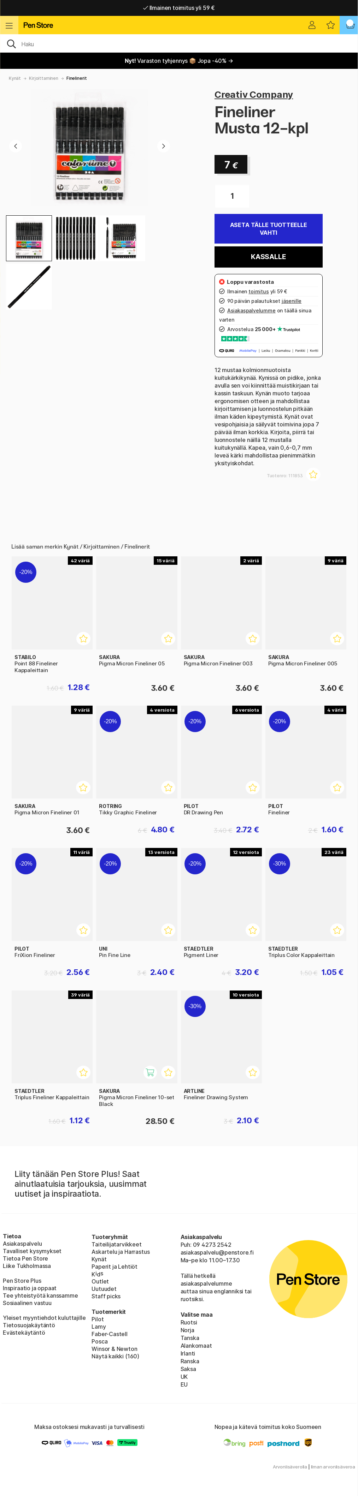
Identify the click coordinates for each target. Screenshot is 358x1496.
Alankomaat (196, 1345)
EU (184, 1384)
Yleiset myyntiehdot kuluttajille (44, 1317)
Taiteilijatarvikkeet (116, 1244)
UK (184, 1376)
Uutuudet (104, 1288)
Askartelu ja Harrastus (120, 1251)
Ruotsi (189, 1322)
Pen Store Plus (22, 1280)
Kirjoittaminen (43, 78)
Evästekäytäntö (24, 1332)
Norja (187, 1330)
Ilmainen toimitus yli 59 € (179, 7)
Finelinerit (76, 78)
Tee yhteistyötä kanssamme (40, 1295)
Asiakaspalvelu (22, 1243)
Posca (99, 1341)
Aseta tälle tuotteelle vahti (268, 228)
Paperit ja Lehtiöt (114, 1266)
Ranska (190, 1361)
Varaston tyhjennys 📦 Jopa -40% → (179, 60)
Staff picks (106, 1296)
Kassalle (268, 257)
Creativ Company (254, 94)
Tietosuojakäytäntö (29, 1325)
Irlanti (188, 1353)
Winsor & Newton (114, 1348)
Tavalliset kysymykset (32, 1251)
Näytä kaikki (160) (115, 1356)
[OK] (179, 43)
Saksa (188, 1368)
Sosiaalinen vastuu (27, 1302)
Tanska (190, 1337)
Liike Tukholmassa (27, 1265)
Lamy (99, 1326)
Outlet (100, 1281)
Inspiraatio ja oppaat (30, 1288)
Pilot (98, 1319)
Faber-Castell (110, 1334)
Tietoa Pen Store (25, 1258)
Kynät (15, 78)
